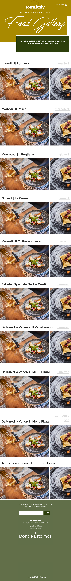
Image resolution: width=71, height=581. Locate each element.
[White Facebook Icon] (35, 533)
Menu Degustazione (51, 43)
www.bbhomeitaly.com (29, 524)
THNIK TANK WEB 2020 (41, 577)
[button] (28, 12)
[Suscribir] (47, 513)
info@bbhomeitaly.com (41, 524)
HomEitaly (34, 7)
